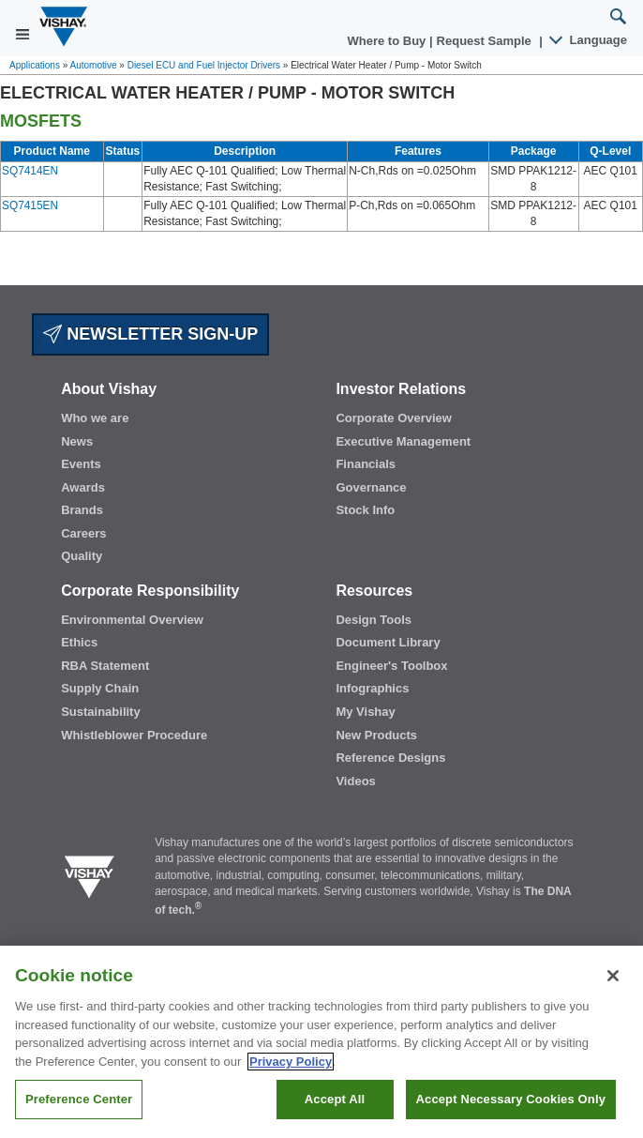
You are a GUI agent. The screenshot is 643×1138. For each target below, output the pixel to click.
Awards (83, 487)
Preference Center (78, 1099)
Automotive (93, 65)
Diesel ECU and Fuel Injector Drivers (203, 65)
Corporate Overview (394, 418)
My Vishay (365, 712)
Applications (34, 65)
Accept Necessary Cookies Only (511, 1099)
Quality (81, 556)
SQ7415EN (30, 205)
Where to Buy (388, 41)
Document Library (388, 642)
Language (589, 40)
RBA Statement (105, 666)
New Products (376, 735)
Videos (355, 781)
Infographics (372, 688)
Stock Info (365, 510)
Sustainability (101, 712)
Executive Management (403, 441)
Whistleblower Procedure (134, 735)
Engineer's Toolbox (391, 666)
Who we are (94, 418)
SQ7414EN (30, 170)
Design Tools (373, 620)
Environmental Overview (132, 620)
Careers (83, 533)
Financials (366, 464)
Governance (371, 487)
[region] (321, 1042)
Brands (82, 510)
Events (81, 464)
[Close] (613, 975)
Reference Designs (390, 758)
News (77, 441)
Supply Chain (100, 688)
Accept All (335, 1099)
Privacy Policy (290, 1062)
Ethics (79, 642)
